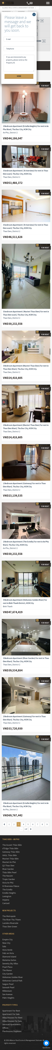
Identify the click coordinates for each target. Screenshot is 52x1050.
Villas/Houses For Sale (12, 1021)
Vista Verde (7, 949)
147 (26, 829)
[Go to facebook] (46, 1043)
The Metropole (8, 916)
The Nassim (7, 875)
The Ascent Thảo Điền (12, 845)
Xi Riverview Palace (10, 886)
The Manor (7, 970)
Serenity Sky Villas (10, 963)
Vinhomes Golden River (12, 977)
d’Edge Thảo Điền (10, 848)
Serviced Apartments (11, 1024)
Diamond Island (9, 956)
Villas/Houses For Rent (12, 1017)
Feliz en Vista (8, 953)
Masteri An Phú (9, 862)
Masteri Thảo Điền (10, 858)
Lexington (6, 896)
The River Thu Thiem (11, 919)
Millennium (7, 990)
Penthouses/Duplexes (12, 1031)
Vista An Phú (7, 882)
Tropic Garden (8, 879)
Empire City (7, 939)
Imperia (5, 899)
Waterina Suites (9, 960)
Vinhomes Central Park (12, 980)
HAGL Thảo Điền (9, 855)
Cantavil (5, 903)
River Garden (8, 869)
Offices (5, 1027)
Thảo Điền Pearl (9, 872)
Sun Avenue (7, 994)
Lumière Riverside (10, 923)
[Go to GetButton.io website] (46, 1047)
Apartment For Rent (11, 1010)
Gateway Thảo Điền (11, 851)
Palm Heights (8, 997)
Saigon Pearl (7, 984)
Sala (4, 946)
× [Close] (34, 14)
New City (6, 943)
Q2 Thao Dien (8, 865)
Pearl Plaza (7, 967)
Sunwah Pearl (8, 987)
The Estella (7, 889)
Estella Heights (9, 892)
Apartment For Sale (11, 1014)
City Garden (7, 973)
